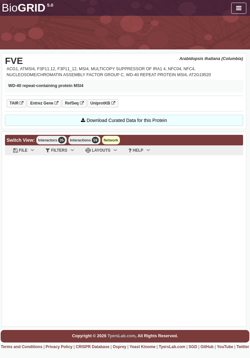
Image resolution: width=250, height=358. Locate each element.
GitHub (207, 346)
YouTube (225, 346)
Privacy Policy (59, 346)
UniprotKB (102, 103)
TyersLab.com (121, 336)
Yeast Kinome (142, 346)
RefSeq (74, 103)
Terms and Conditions (22, 346)
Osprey (119, 346)
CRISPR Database (92, 346)
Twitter (242, 346)
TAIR (16, 103)
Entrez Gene (44, 103)
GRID (27, 8)
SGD (193, 346)
